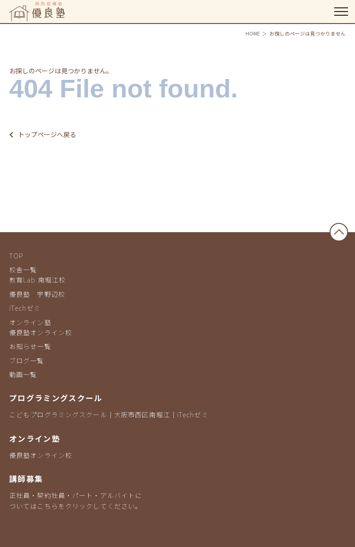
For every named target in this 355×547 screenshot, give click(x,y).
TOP (16, 255)
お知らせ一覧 (30, 346)
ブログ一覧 (26, 360)
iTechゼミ (25, 308)
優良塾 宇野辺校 (37, 294)
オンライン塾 (30, 322)
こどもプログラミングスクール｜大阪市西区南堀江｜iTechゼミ (108, 414)
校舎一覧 (23, 269)
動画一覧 (23, 374)
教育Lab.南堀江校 (37, 279)
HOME (252, 33)
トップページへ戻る (42, 134)
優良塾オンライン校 (40, 332)
